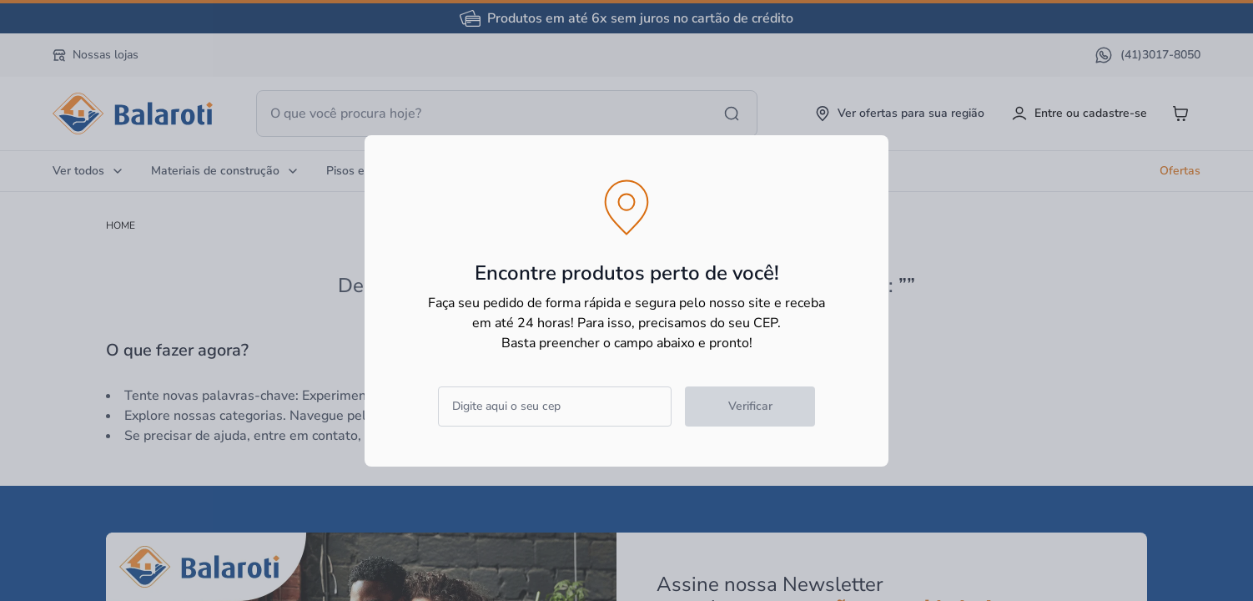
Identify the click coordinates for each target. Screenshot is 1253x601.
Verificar (750, 406)
